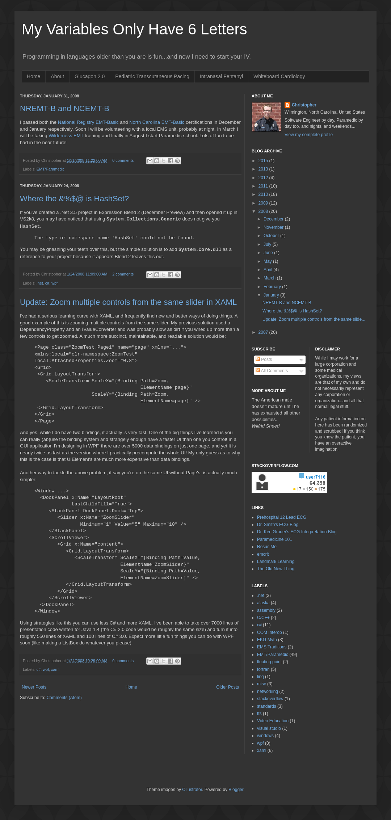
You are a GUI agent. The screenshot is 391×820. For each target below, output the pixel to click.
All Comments (272, 370)
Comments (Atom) (63, 697)
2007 (263, 332)
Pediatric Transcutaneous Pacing (152, 76)
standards (266, 706)
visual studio (269, 728)
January (272, 295)
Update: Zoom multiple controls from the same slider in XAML (128, 302)
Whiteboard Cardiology (279, 76)
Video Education (273, 720)
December (274, 219)
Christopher (304, 105)
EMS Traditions (271, 646)
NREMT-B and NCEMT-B (64, 108)
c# (47, 283)
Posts (264, 359)
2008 (263, 211)
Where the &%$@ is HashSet (74, 198)
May (268, 261)
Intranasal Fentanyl (221, 76)
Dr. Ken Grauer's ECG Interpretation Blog (297, 531)
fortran (263, 669)
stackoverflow (270, 698)
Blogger (235, 789)
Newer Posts (34, 687)
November (274, 227)
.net (40, 283)
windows (265, 735)
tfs (259, 713)
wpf (54, 283)
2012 (263, 177)
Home (33, 76)
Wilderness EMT (66, 135)
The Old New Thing (275, 568)
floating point (269, 661)
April (268, 269)
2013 (263, 169)
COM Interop (269, 632)
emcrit (263, 554)
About (57, 76)
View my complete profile (309, 134)
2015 (263, 160)
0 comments (123, 160)
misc (261, 683)
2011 (263, 186)
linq (260, 676)
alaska (263, 602)
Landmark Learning (275, 561)
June (269, 252)
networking (267, 691)
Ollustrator (192, 789)
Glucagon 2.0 (90, 76)
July (268, 244)
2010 (263, 194)
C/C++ (263, 617)
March (270, 278)
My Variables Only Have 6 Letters (134, 29)
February (273, 286)
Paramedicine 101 (274, 539)
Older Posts (227, 687)
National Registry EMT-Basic (88, 122)
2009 (263, 203)
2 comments (123, 274)
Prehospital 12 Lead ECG (281, 517)
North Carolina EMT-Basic (156, 122)
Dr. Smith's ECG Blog (277, 524)
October (272, 235)
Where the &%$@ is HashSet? (292, 311)
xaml (55, 669)
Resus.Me (267, 546)
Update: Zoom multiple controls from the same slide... (313, 319)
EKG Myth (267, 639)
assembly (266, 610)
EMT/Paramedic (50, 169)
